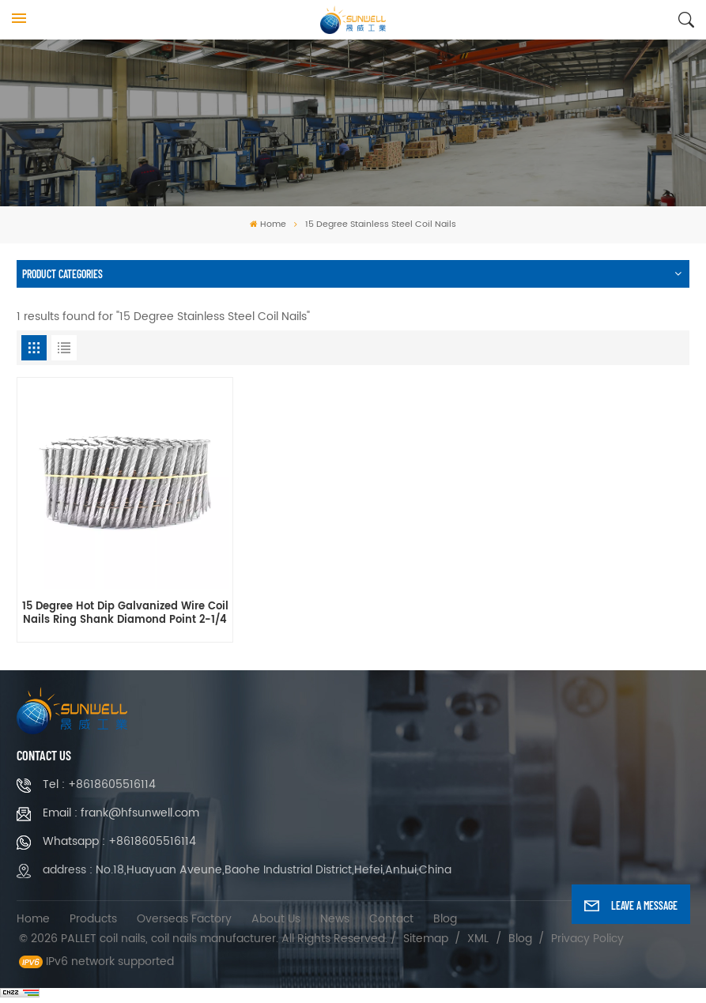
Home (268, 224)
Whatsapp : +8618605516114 (119, 841)
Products (93, 919)
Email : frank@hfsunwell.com (121, 813)
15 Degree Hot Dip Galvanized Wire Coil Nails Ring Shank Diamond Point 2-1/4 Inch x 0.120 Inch (125, 614)
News (334, 919)
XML (478, 938)
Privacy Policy (587, 938)
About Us (275, 919)
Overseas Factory (184, 919)
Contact (391, 919)
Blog (445, 919)
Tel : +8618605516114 (99, 784)
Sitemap (425, 938)
